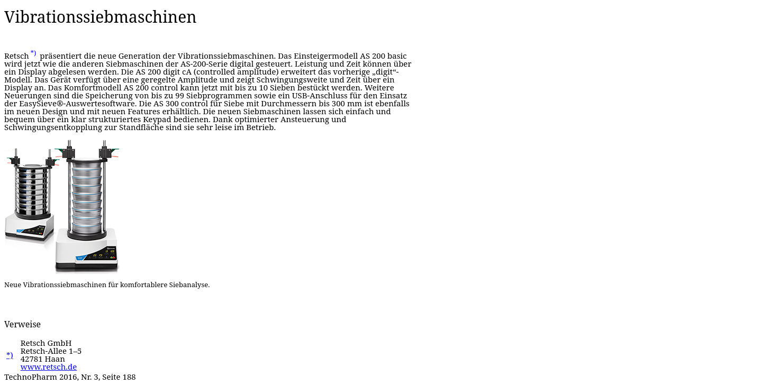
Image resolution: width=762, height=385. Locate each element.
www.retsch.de (49, 366)
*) (34, 53)
